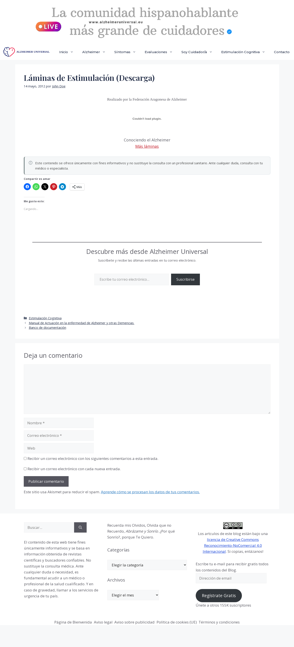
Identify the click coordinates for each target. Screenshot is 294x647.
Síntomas (127, 52)
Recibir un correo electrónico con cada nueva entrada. (74, 468)
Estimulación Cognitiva (245, 52)
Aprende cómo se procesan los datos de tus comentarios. (150, 491)
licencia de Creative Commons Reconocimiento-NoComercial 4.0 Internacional (232, 545)
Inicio (68, 52)
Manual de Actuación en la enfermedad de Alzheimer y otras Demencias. (81, 323)
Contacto (282, 52)
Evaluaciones (161, 52)
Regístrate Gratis (219, 595)
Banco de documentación (47, 327)
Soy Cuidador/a (199, 52)
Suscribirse (185, 279)
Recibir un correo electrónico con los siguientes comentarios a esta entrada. (92, 458)
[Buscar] (80, 527)
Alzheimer (96, 52)
